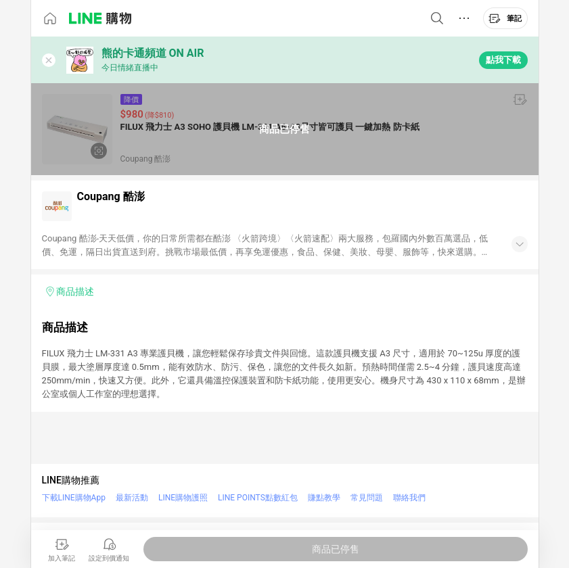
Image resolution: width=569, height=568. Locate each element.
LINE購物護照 (183, 497)
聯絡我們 (409, 497)
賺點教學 (324, 497)
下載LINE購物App (74, 497)
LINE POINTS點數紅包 (258, 497)
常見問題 (366, 497)
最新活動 (132, 497)
